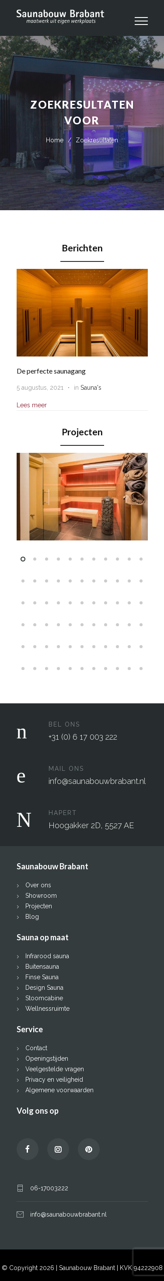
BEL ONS (64, 723)
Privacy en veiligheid (54, 1078)
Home (54, 140)
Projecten (38, 905)
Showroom (41, 894)
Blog (32, 915)
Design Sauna (44, 986)
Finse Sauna (42, 976)
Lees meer (32, 405)
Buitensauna (42, 965)
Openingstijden (46, 1057)
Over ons (38, 884)
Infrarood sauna (47, 955)
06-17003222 (49, 1187)
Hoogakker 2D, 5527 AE (91, 824)
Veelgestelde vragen (54, 1068)
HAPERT (63, 811)
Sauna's (90, 387)
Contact (36, 1047)
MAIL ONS (66, 767)
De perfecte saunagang (51, 371)
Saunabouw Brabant (88, 1266)
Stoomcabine (44, 997)
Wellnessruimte (47, 1007)
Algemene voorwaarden (59, 1089)
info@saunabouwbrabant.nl (97, 780)
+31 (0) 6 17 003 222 (83, 736)
